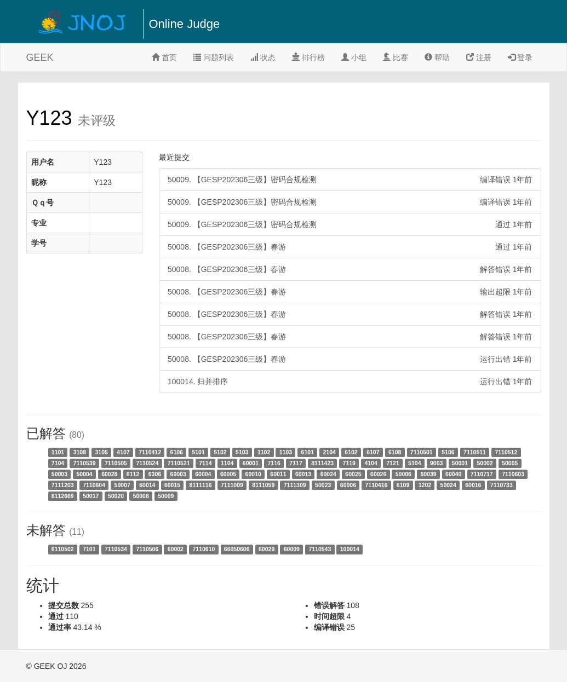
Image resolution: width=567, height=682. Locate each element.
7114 (205, 463)
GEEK (40, 57)
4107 (123, 452)
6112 (133, 474)
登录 (520, 57)
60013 (303, 474)
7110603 (513, 474)
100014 (349, 549)
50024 (448, 485)
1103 (285, 452)
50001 (460, 463)
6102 (351, 452)
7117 (295, 463)
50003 (59, 474)
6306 (154, 474)
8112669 (62, 496)
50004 (84, 474)
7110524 (147, 463)
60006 (348, 485)
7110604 (94, 485)
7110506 (147, 549)
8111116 (201, 485)
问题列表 (213, 57)
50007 (122, 485)
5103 (242, 452)
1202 (425, 485)
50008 (141, 496)
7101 (89, 549)
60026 (378, 474)
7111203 (62, 485)
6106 (176, 452)
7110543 (319, 549)
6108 (394, 452)
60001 (251, 463)
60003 (178, 474)
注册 (478, 57)
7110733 (501, 485)
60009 (292, 549)
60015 (172, 485)
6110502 (62, 549)
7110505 (116, 463)
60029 (266, 549)
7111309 (295, 485)
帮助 (437, 57)
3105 (101, 452)
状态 (263, 57)
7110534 (116, 549)
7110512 (506, 452)
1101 (57, 452)
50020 (116, 496)
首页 (164, 57)
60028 (109, 474)
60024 (328, 474)
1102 (263, 452)
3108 (79, 452)
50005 (510, 463)
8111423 (322, 463)
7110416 (376, 485)
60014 (147, 485)
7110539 (84, 463)
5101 (198, 452)
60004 (203, 474)
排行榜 (308, 57)
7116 (274, 463)
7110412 (150, 452)
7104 (57, 463)
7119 (349, 463)
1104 (227, 463)
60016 (473, 485)
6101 (307, 452)
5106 (448, 452)
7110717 (482, 474)
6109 (403, 485)
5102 (220, 452)
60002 (176, 549)
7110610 (203, 549)
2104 (329, 452)
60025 (353, 474)
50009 (166, 496)
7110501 (421, 452)
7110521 (179, 463)
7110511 (474, 452)
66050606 (237, 549)
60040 (453, 474)
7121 (392, 463)
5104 (414, 463)
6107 (372, 452)
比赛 (395, 57)
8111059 (263, 485)
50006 (403, 474)
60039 (428, 474)
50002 (484, 463)
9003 (436, 463)
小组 (353, 57)
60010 (253, 474)
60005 (228, 474)
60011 (278, 474)
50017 (91, 496)
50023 (323, 485)
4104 (370, 463)
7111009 (232, 485)
